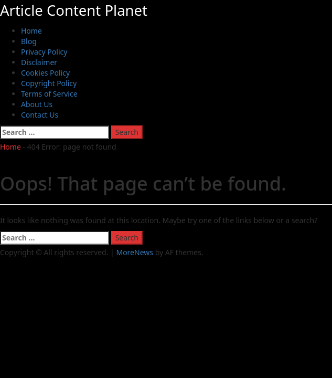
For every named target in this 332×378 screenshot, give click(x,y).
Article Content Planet (73, 10)
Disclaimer (39, 62)
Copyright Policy (49, 83)
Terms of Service (49, 94)
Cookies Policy (45, 73)
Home (31, 31)
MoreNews (134, 252)
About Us (36, 104)
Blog (29, 41)
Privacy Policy (44, 52)
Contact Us (39, 115)
